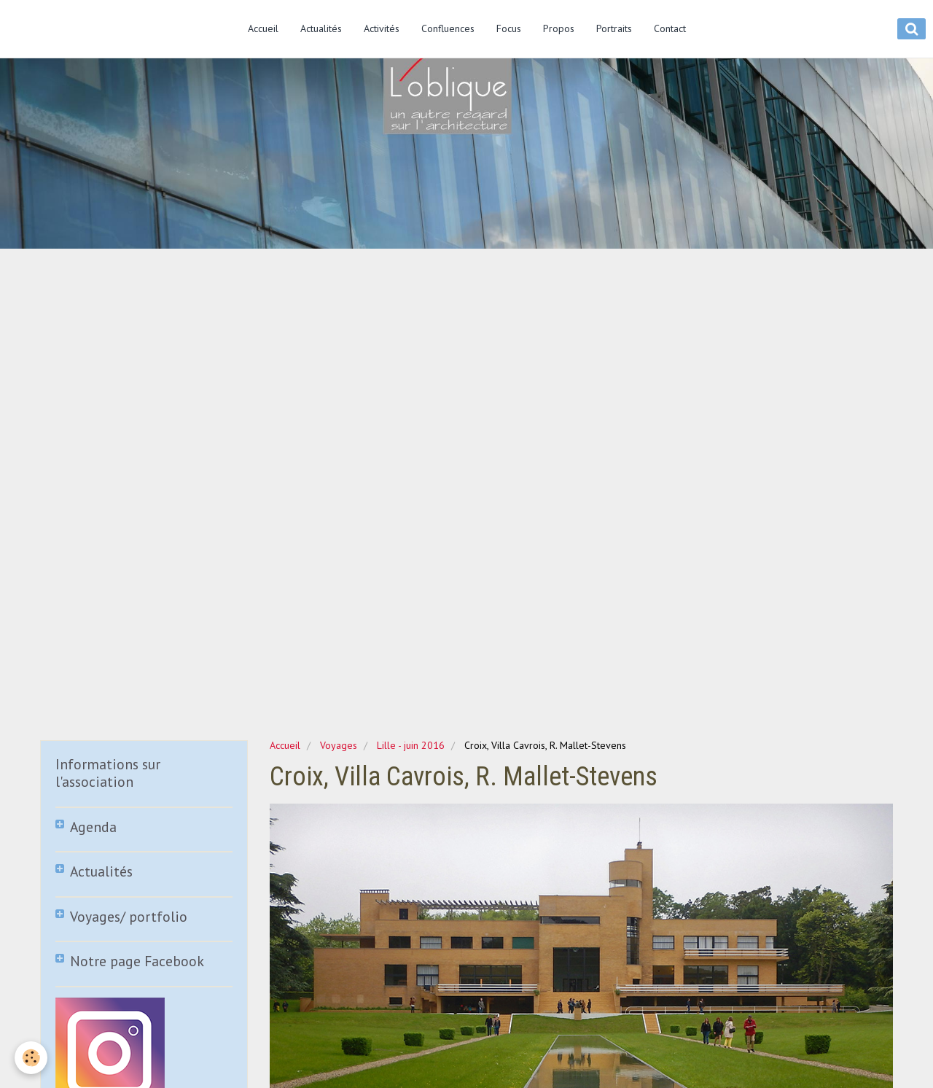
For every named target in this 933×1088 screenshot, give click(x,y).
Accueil (263, 28)
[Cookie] (31, 1057)
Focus (508, 28)
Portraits (614, 28)
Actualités (321, 28)
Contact (670, 28)
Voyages (338, 745)
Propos (558, 28)
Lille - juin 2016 (411, 745)
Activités (381, 28)
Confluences (448, 28)
